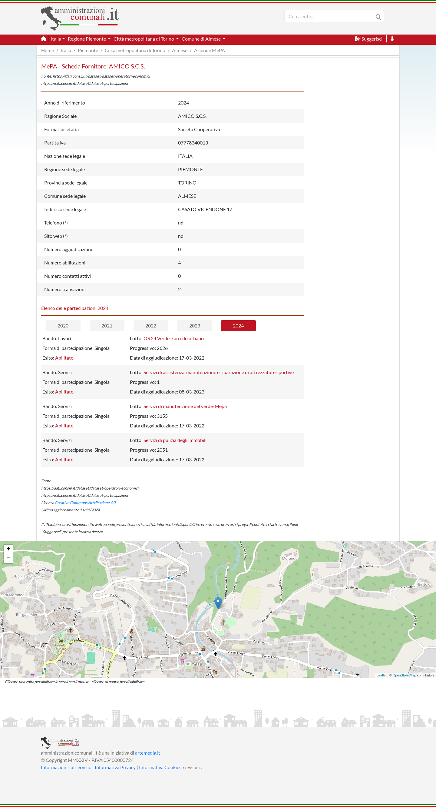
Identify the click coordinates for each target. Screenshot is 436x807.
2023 (194, 325)
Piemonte (88, 50)
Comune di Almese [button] (202, 39)
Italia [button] (56, 39)
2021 (106, 325)
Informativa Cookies (160, 767)
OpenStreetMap (404, 675)
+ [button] (8, 549)
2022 (150, 325)
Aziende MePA (209, 50)
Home (47, 50)
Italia (66, 50)
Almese (179, 50)
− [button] (8, 558)
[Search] (330, 16)
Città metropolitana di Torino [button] (144, 39)
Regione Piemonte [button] (87, 39)
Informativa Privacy (115, 767)
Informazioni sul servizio (66, 767)
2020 (63, 325)
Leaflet (382, 675)
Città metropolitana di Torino (135, 50)
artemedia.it (147, 753)
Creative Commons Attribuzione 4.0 (84, 502)
